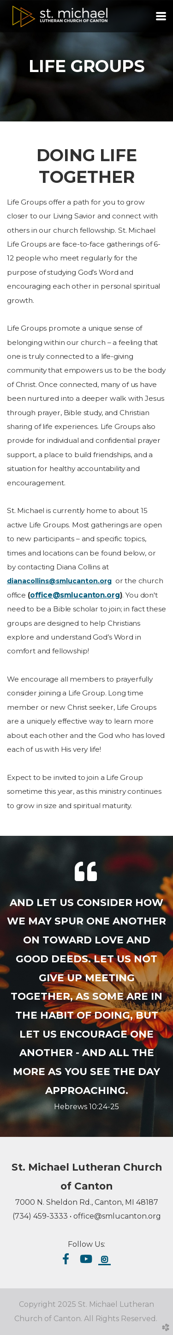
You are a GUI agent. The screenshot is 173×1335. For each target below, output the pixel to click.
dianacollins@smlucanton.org (59, 581)
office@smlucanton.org (75, 595)
